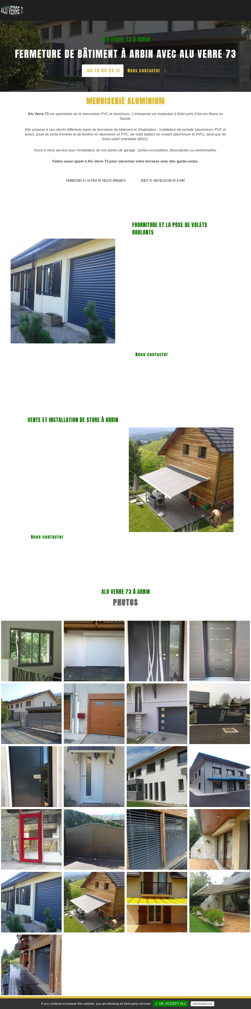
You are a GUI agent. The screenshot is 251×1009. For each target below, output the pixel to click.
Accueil (73, 7)
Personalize (202, 1003)
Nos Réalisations (210, 7)
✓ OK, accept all (170, 1003)
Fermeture (181, 7)
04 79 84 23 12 (103, 70)
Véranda (160, 7)
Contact (237, 7)
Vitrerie (90, 7)
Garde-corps (138, 7)
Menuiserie (112, 7)
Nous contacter (147, 70)
